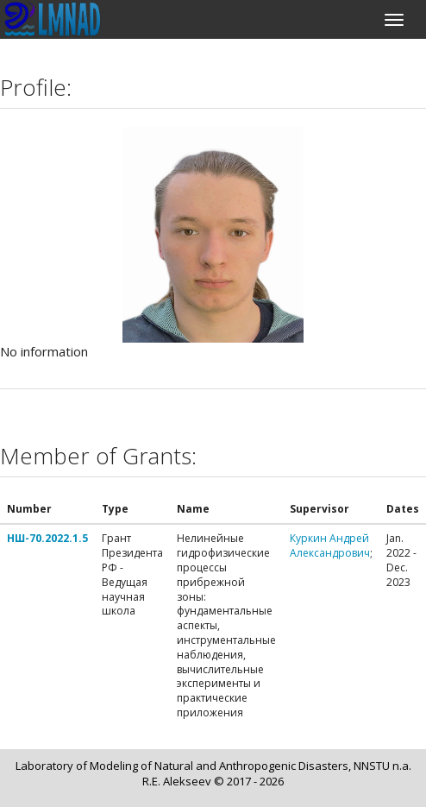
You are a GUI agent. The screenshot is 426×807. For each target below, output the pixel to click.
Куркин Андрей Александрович (330, 545)
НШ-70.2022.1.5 (47, 538)
